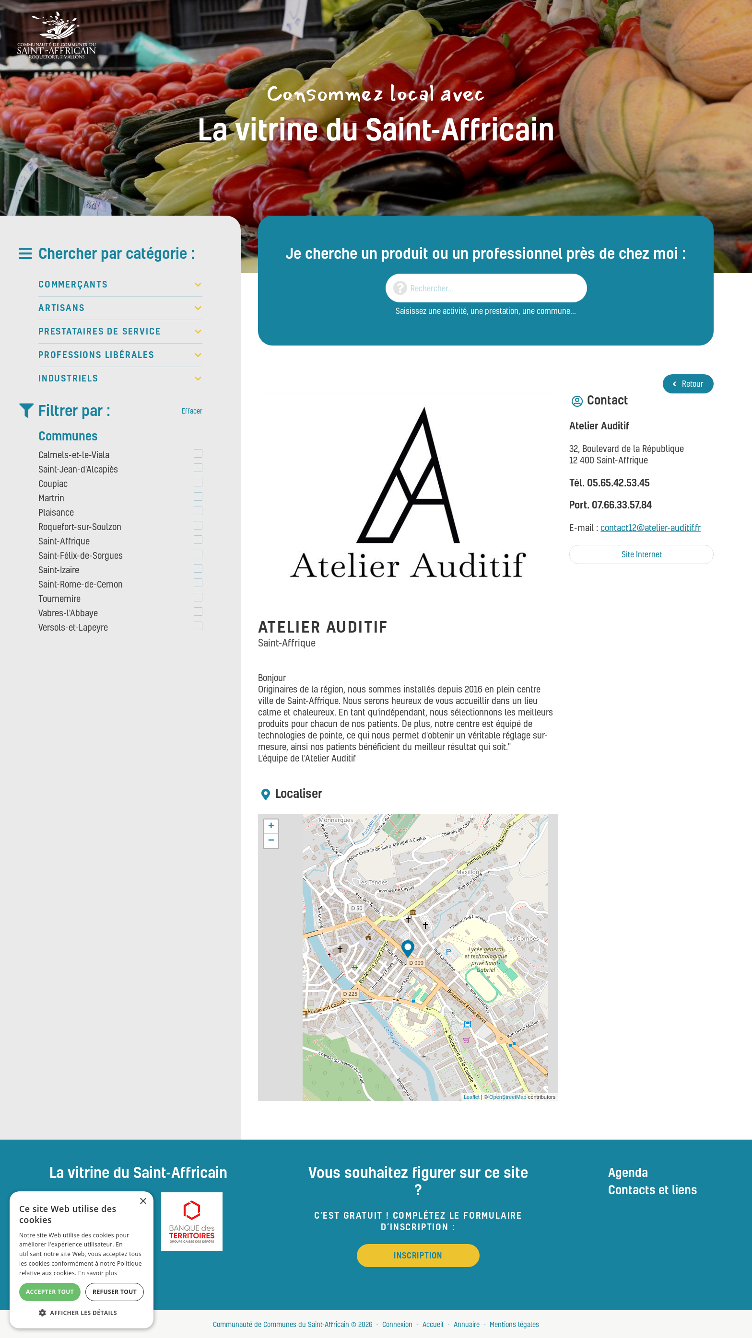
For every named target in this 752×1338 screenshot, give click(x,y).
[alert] (81, 1259)
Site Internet (642, 554)
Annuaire (467, 1324)
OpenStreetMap (508, 1097)
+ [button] (271, 826)
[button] (81, 1313)
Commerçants (120, 284)
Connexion (397, 1324)
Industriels (120, 378)
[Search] (486, 288)
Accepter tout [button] (50, 1292)
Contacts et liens (652, 1189)
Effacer (192, 410)
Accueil (433, 1324)
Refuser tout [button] (115, 1292)
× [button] (142, 1201)
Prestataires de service (120, 331)
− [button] (271, 841)
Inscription (418, 1255)
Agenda (628, 1172)
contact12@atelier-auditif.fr (650, 527)
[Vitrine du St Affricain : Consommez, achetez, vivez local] (56, 34)
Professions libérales (120, 355)
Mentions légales (514, 1324)
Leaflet (472, 1097)
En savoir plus (97, 1273)
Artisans (120, 308)
